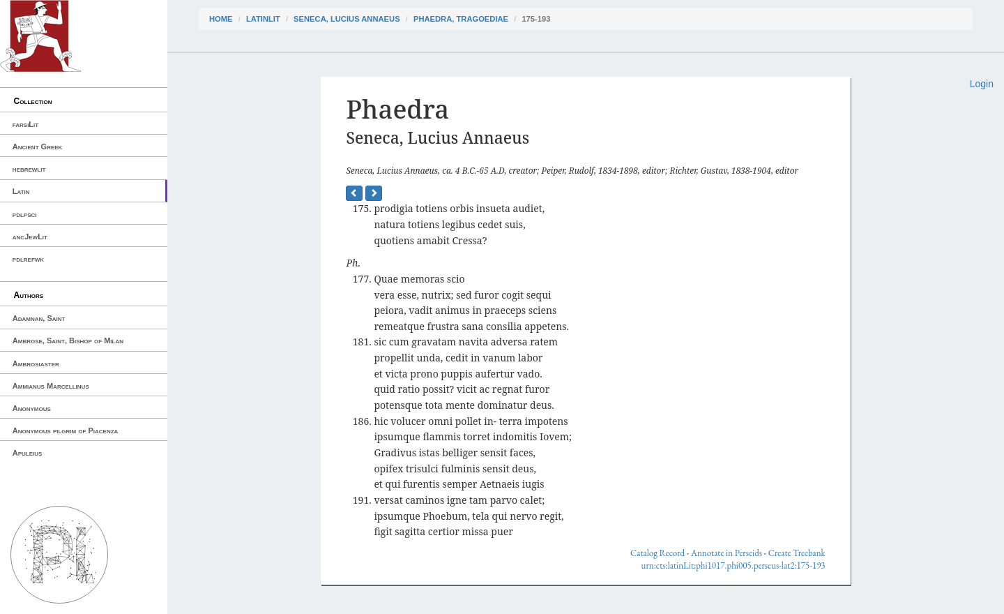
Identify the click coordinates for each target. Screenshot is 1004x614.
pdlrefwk (28, 259)
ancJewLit (30, 236)
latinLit (263, 19)
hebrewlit (29, 169)
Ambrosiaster (36, 363)
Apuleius (28, 453)
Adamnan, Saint (39, 318)
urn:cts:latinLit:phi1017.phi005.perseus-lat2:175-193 (733, 565)
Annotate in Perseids (726, 553)
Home (221, 19)
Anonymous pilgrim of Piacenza (66, 430)
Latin (21, 191)
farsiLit (25, 124)
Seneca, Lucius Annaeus (347, 19)
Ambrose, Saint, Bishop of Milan (68, 340)
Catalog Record (657, 553)
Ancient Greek (38, 146)
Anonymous (32, 408)
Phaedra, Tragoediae (460, 19)
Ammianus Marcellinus (51, 386)
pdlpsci (25, 214)
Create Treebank (797, 553)
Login (982, 83)
